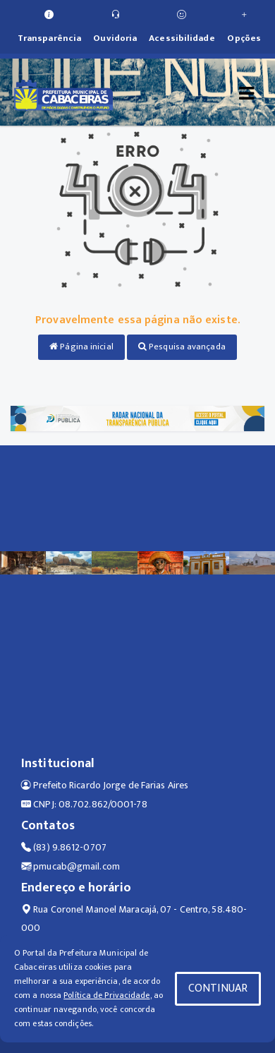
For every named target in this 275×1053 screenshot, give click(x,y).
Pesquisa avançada (182, 346)
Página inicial (81, 346)
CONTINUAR (218, 988)
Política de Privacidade (106, 995)
